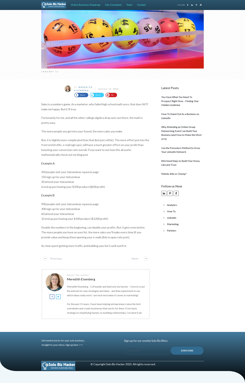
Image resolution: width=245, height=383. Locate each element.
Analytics (172, 204)
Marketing (173, 224)
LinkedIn (171, 217)
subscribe (187, 350)
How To (171, 211)
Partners (171, 230)
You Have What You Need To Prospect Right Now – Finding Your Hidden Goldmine (180, 100)
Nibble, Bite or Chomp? (174, 173)
